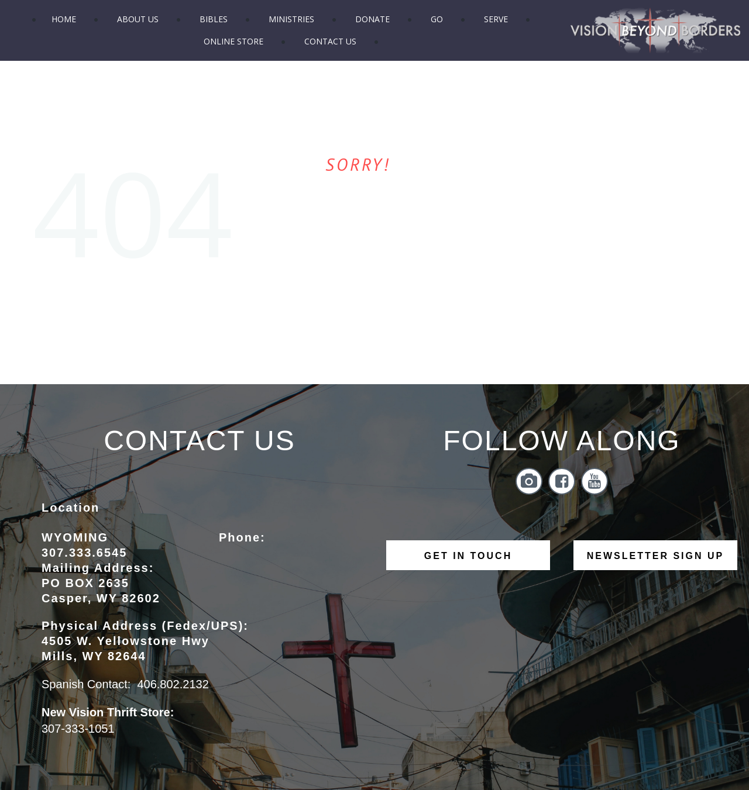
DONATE (372, 19)
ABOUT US (138, 19)
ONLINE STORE (233, 41)
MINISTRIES (291, 19)
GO (437, 19)
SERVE (496, 19)
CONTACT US (330, 41)
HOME (63, 19)
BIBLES (214, 19)
